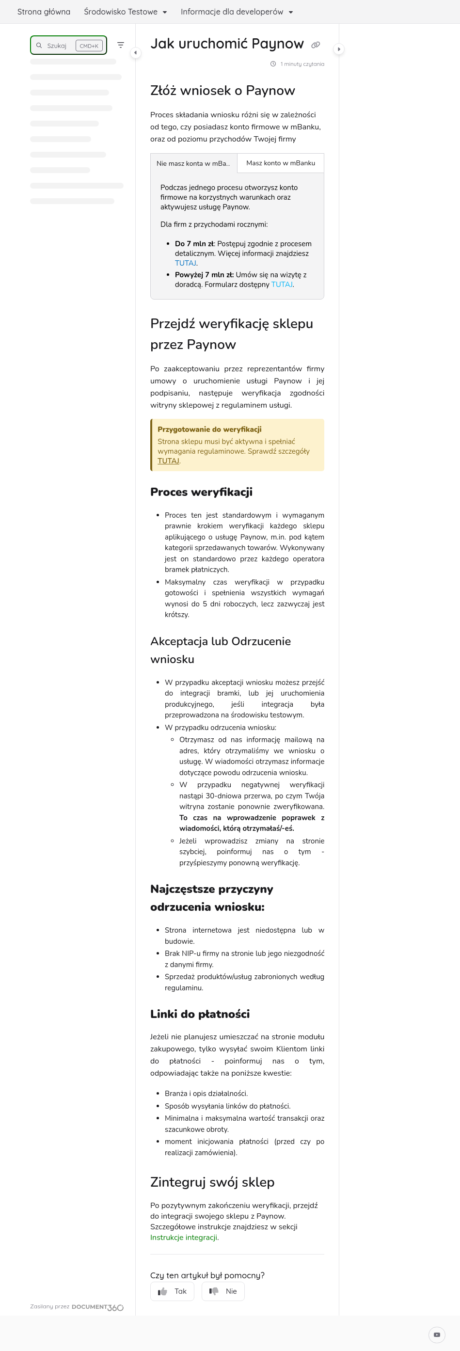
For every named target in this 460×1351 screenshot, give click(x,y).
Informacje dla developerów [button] (232, 11)
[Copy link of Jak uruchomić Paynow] (316, 45)
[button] (68, 45)
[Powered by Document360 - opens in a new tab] (77, 1306)
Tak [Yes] (172, 1291)
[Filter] (121, 45)
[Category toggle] (136, 53)
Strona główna (43, 11)
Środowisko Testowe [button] (121, 11)
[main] (237, 670)
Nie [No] (223, 1291)
